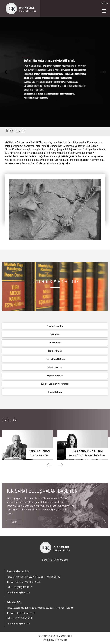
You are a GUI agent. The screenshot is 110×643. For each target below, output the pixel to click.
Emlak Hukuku (55, 392)
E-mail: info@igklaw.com (55, 560)
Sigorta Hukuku (55, 375)
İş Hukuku (55, 334)
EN (106, 3)
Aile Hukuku (55, 342)
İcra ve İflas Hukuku (55, 359)
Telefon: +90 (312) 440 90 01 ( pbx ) (24, 582)
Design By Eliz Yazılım (55, 639)
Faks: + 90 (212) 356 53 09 (20, 618)
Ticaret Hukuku (55, 326)
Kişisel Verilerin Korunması (55, 384)
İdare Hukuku (55, 351)
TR (102, 3)
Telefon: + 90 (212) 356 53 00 (21, 613)
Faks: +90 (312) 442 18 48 (19, 587)
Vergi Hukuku (55, 367)
